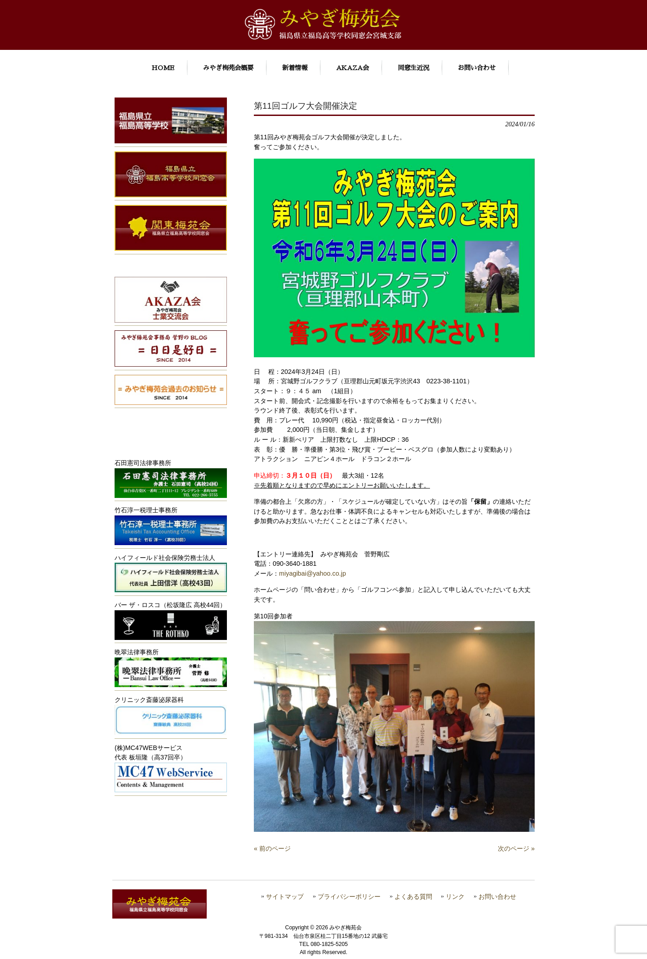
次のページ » (516, 848)
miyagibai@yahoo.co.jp (312, 573)
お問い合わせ (497, 896)
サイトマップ (285, 896)
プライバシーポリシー (349, 896)
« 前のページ (272, 848)
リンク (455, 896)
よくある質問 (413, 896)
